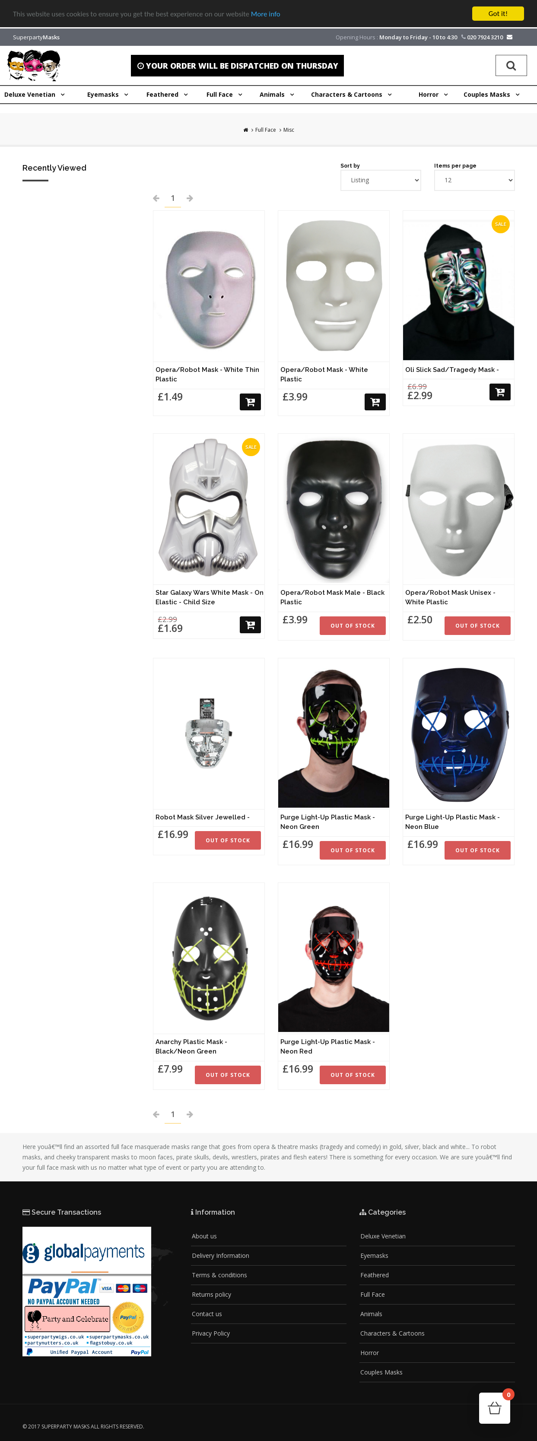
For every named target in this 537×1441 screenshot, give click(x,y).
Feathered (374, 1275)
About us (204, 1236)
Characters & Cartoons (392, 1333)
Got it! (498, 13)
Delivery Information (220, 1255)
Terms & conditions (219, 1275)
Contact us (207, 1314)
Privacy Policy (211, 1333)
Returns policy (211, 1294)
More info (265, 14)
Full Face (265, 129)
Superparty (36, 37)
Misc (288, 129)
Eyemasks (374, 1255)
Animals (371, 1314)
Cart (506, 1397)
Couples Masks (381, 1372)
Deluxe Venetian (383, 1236)
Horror (369, 1353)
